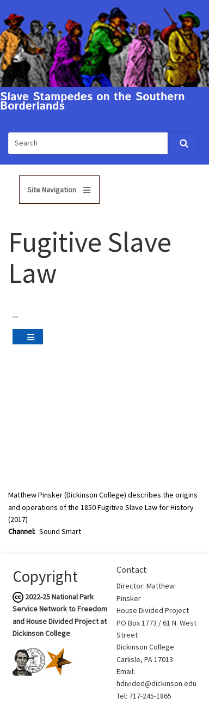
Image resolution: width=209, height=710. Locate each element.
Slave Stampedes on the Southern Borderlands (92, 102)
